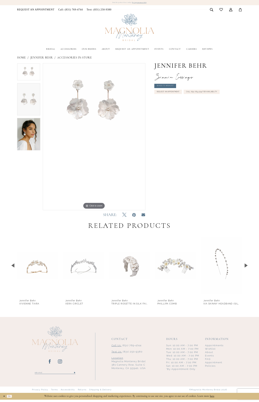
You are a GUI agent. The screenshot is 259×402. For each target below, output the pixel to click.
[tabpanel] (28, 74)
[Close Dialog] (5, 398)
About (209, 353)
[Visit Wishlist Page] (221, 10)
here (212, 398)
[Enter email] (55, 374)
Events (209, 356)
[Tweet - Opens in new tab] (124, 216)
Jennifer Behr (41, 58)
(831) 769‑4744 (127, 346)
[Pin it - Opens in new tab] (134, 215)
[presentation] (37, 266)
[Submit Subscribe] (74, 374)
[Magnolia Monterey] (129, 28)
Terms (54, 392)
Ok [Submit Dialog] (13, 398)
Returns (82, 392)
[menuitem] (35, 10)
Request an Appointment (175, 98)
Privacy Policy (40, 392)
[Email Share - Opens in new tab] (143, 216)
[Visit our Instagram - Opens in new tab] (60, 362)
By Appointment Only (145, 3)
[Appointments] (35, 10)
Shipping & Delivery (100, 392)
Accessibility (68, 392)
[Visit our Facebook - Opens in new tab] (49, 362)
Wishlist (210, 349)
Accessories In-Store (74, 58)
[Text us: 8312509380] (99, 10)
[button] (231, 10)
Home (21, 58)
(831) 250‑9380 (127, 352)
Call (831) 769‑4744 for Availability (181, 107)
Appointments (214, 346)
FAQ (208, 360)
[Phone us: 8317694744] (70, 10)
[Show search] (211, 10)
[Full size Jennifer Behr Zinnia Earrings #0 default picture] (94, 137)
